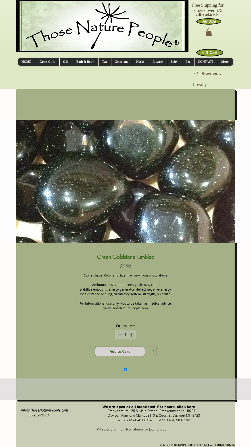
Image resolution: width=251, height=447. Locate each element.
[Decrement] (119, 334)
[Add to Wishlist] (152, 351)
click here (186, 407)
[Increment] (131, 334)
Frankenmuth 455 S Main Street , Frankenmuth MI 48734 (146, 411)
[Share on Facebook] (125, 369)
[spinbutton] (125, 334)
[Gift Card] (209, 52)
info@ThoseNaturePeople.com (42, 410)
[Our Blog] (208, 21)
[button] (209, 32)
